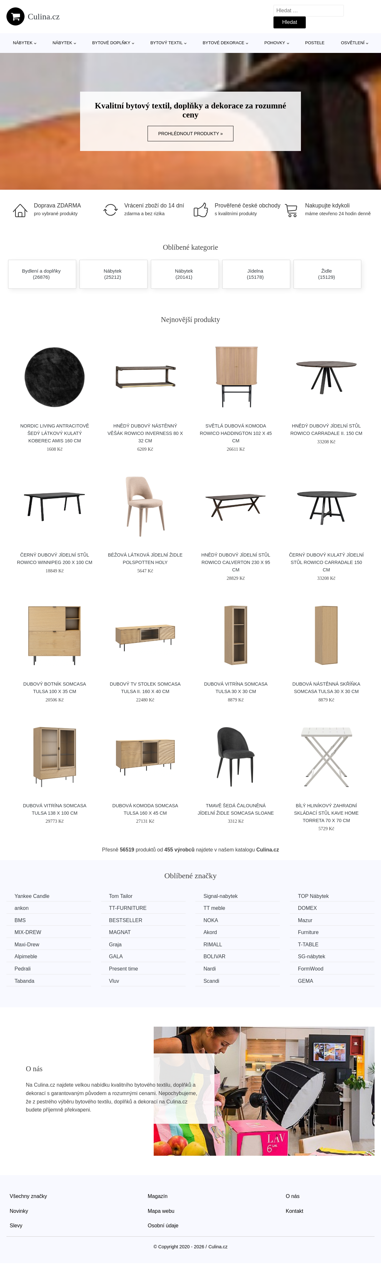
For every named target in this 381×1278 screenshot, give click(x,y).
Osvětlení (353, 42)
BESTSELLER (125, 920)
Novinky (19, 1211)
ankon (22, 908)
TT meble (214, 908)
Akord (210, 932)
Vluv (114, 981)
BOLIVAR (214, 956)
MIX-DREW (28, 932)
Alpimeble (26, 956)
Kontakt (294, 1211)
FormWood (311, 968)
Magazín (158, 1196)
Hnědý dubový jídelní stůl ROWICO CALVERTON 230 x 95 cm (235, 562)
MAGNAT (120, 932)
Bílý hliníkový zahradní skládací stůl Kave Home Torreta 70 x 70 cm (326, 813)
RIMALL (212, 944)
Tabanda (24, 981)
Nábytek (23, 42)
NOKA (210, 920)
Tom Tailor (121, 896)
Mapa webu (161, 1211)
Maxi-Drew (27, 944)
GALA (116, 956)
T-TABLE (308, 944)
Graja (115, 944)
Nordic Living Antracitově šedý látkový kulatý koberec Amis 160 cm (54, 433)
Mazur (305, 920)
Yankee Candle (32, 896)
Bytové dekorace (223, 42)
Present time (123, 968)
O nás (293, 1196)
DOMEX (307, 908)
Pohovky (274, 42)
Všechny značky (28, 1196)
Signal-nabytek (220, 896)
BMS (20, 920)
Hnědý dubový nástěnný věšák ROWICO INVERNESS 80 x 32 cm (145, 433)
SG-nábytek (311, 956)
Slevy (16, 1225)
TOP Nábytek (313, 896)
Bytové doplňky (111, 42)
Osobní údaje (163, 1225)
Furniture (308, 932)
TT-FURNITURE (128, 908)
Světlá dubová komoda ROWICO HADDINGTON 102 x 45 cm (236, 433)
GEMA (305, 981)
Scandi (211, 981)
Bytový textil (166, 42)
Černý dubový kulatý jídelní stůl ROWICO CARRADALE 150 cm (326, 562)
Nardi (209, 968)
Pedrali (23, 968)
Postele (314, 42)
